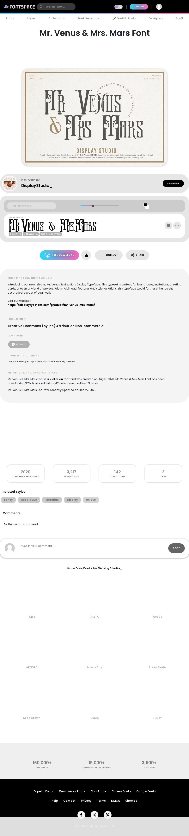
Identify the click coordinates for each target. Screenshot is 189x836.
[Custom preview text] (31, 205)
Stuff (179, 18)
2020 (25, 472)
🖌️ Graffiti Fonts (124, 18)
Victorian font (60, 379)
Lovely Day (94, 667)
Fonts (10, 18)
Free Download (60, 255)
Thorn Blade (157, 667)
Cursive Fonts (121, 791)
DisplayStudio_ (36, 185)
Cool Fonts (98, 791)
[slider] (92, 206)
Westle (157, 617)
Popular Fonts (43, 791)
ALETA (94, 617)
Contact (173, 183)
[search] (56, 6)
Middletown (31, 718)
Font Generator (89, 18)
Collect (109, 255)
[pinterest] (108, 815)
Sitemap (131, 801)
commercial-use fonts (96, 767)
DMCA (115, 801)
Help (55, 801)
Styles (31, 18)
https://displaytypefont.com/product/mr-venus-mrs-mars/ (51, 305)
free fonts (42, 767)
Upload (139, 6)
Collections (56, 18)
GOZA (94, 718)
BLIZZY (157, 718)
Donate (19, 344)
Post (176, 548)
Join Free (176, 6)
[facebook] (81, 815)
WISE (31, 617)
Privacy (86, 801)
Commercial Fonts (72, 791)
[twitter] (94, 815)
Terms (101, 801)
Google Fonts (146, 791)
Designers (156, 18)
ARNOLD (32, 667)
